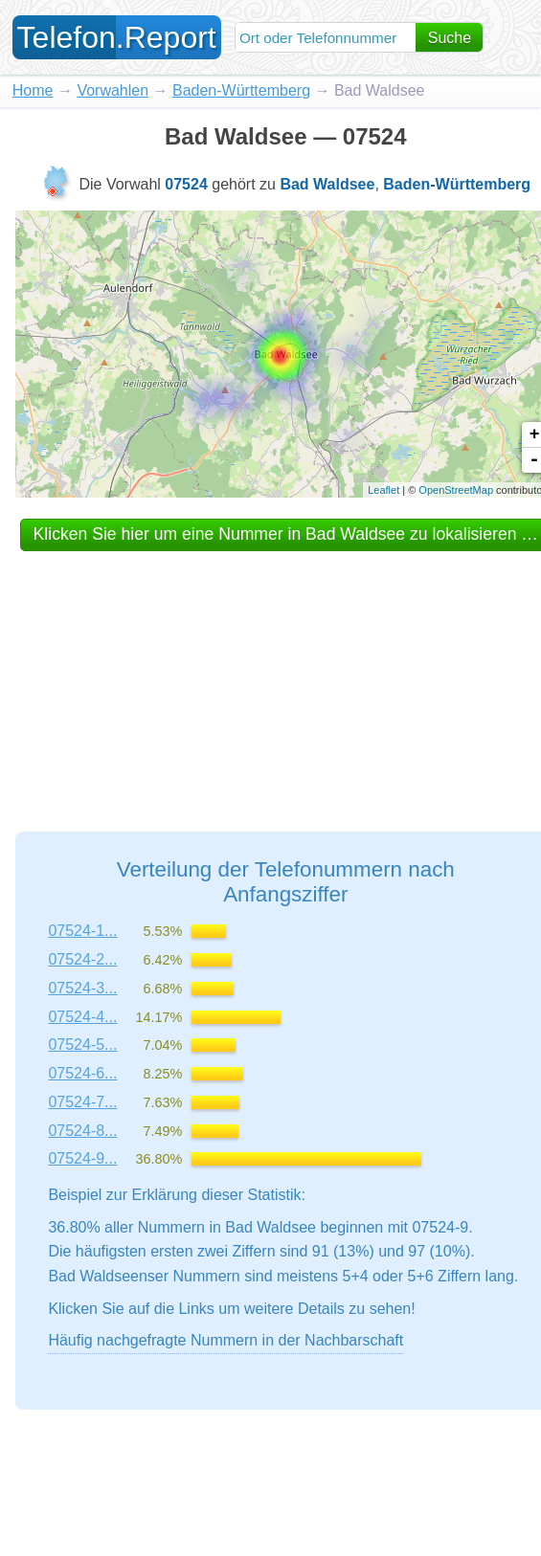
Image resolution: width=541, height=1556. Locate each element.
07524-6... (82, 1073)
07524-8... (82, 1131)
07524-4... (82, 1017)
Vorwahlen (112, 90)
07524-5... (82, 1044)
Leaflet (383, 490)
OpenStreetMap (455, 490)
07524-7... (82, 1102)
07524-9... (82, 1158)
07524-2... (82, 959)
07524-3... (82, 988)
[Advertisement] (285, 673)
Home (33, 90)
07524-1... (82, 930)
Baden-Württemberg (241, 90)
